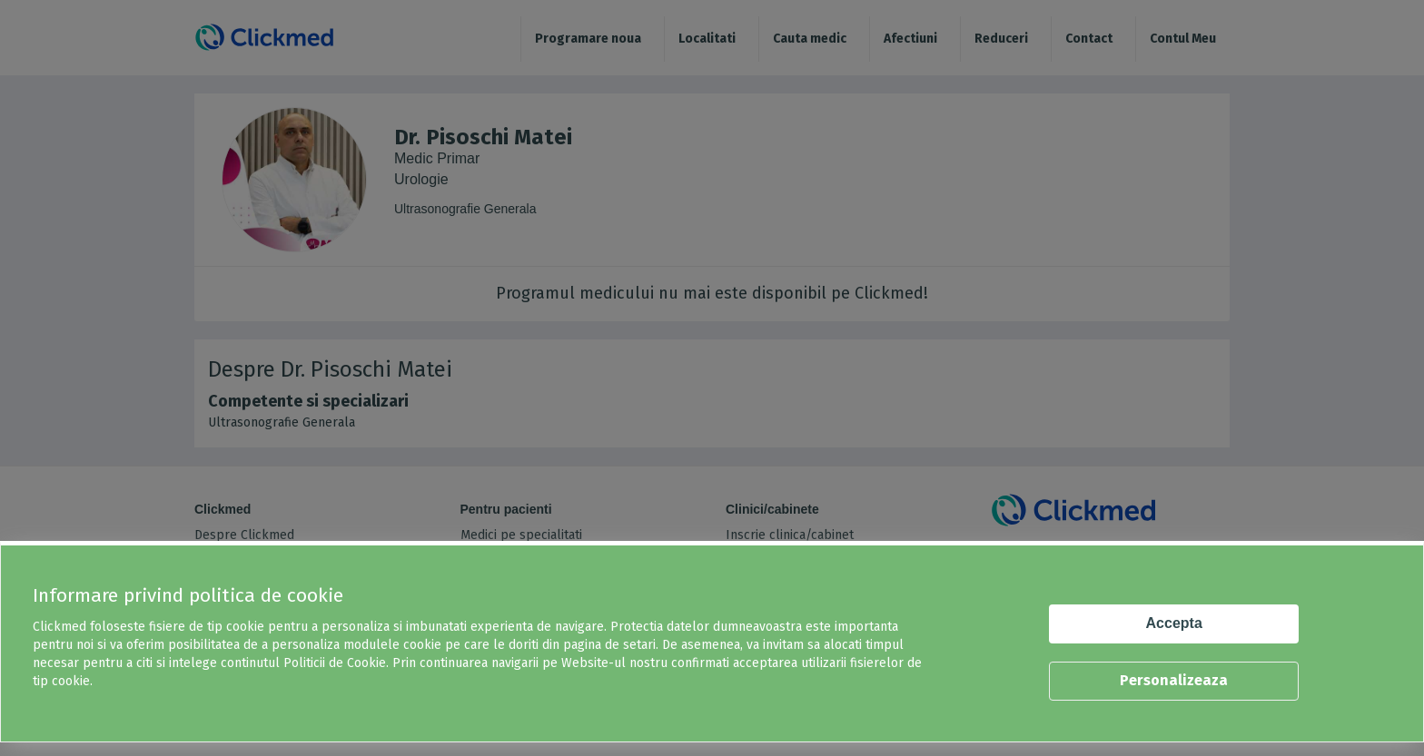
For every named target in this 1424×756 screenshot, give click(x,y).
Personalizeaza (1174, 680)
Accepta (1174, 623)
